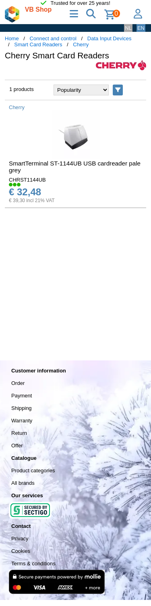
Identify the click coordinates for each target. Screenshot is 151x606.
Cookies (20, 551)
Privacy (20, 539)
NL (128, 28)
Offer (17, 446)
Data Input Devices (109, 38)
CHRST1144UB (27, 180)
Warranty (21, 421)
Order (18, 383)
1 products (21, 89)
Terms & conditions (33, 563)
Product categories (33, 470)
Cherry (81, 44)
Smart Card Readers (38, 44)
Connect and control (53, 38)
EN (141, 28)
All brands (23, 483)
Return (19, 433)
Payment (21, 396)
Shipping (21, 408)
